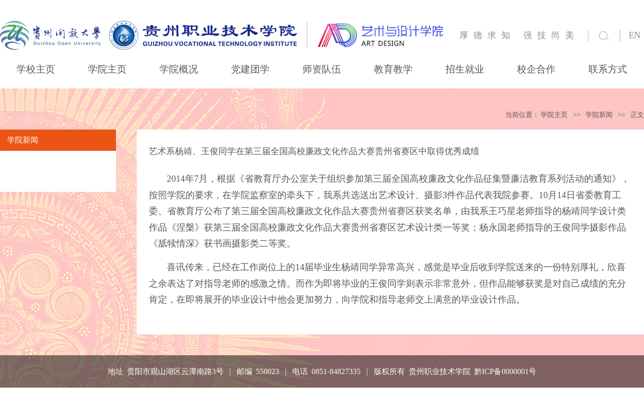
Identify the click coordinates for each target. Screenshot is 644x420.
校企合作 (536, 69)
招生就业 (464, 69)
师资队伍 (321, 69)
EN (635, 35)
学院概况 (178, 69)
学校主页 (35, 69)
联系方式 (607, 69)
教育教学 (393, 69)
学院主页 (107, 69)
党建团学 (250, 69)
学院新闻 (599, 114)
